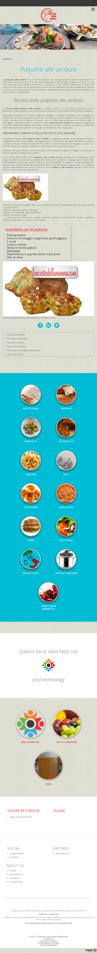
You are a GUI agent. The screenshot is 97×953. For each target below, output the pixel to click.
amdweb (12, 870)
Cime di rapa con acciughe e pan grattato (23, 350)
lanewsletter (14, 878)
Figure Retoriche (23, 810)
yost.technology (48, 679)
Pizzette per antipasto (15, 342)
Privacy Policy (54, 914)
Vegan (59, 810)
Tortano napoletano (14, 354)
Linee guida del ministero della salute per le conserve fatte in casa (48, 923)
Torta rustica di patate (15, 334)
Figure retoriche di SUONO (21, 817)
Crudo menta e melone (16, 346)
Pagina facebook (17, 853)
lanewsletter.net (62, 853)
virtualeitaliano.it (16, 874)
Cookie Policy (43, 914)
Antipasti (7, 59)
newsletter (14, 857)
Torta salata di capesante (17, 338)
